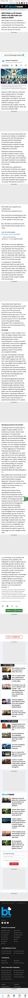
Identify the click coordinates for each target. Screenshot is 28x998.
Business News (4, 9)
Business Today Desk (12, 60)
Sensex (4, 960)
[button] (25, 995)
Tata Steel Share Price (20, 953)
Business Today (4, 1)
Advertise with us (5, 986)
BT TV (16, 939)
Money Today (18, 932)
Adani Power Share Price (20, 951)
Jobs (4, 943)
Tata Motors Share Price (7, 951)
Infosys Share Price (7, 974)
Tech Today (6, 932)
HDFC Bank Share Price (7, 953)
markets (9, 9)
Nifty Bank (5, 963)
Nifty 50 (17, 960)
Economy (17, 930)
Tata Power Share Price (7, 979)
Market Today (6, 930)
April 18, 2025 (18, 239)
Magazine (17, 937)
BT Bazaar (11, 1)
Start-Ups (5, 939)
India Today (17, 1)
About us (3, 984)
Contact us (16, 984)
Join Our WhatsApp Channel (14, 55)
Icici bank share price (7, 977)
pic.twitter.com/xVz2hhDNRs (10, 234)
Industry (5, 941)
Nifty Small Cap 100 (20, 963)
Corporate (5, 935)
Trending (5, 937)
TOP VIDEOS (10, 721)
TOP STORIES (8, 665)
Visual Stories (18, 935)
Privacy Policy (17, 986)
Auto (16, 941)
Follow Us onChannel (14, 610)
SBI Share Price (19, 974)
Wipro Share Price (19, 977)
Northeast (23, 1)
